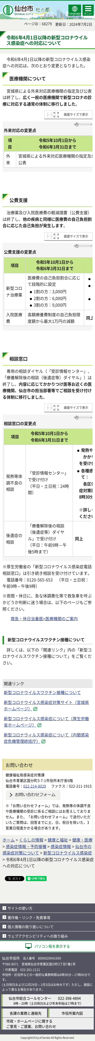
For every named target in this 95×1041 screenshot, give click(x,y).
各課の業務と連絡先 (26, 1013)
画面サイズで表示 (76, 114)
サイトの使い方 (20, 908)
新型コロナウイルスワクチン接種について (42, 692)
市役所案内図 (72, 1013)
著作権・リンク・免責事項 (29, 917)
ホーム (9, 840)
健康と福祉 (58, 840)
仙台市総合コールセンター (30, 998)
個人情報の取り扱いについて (31, 926)
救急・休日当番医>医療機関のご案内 (44, 618)
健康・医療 (82, 840)
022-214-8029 (34, 785)
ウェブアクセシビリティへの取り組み (38, 935)
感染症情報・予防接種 (26, 846)
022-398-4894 (69, 998)
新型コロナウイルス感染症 (67, 853)
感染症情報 (61, 846)
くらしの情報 (31, 840)
